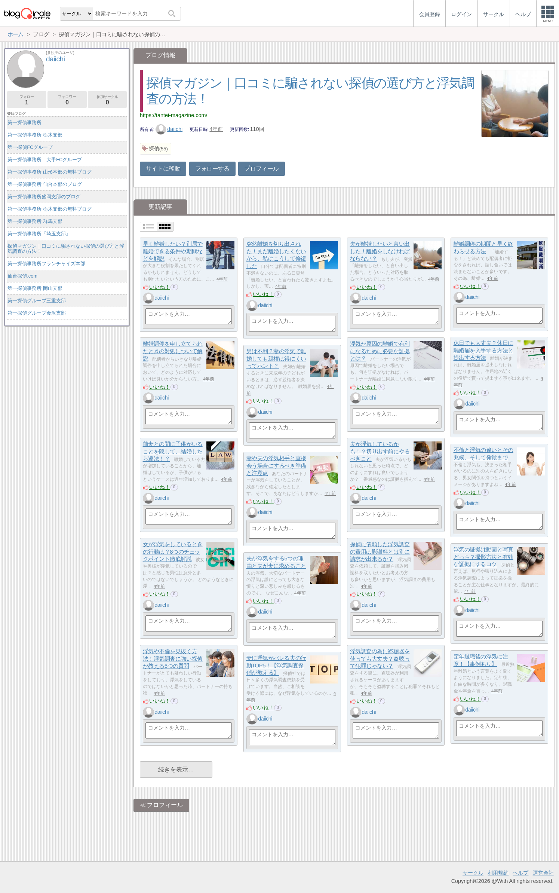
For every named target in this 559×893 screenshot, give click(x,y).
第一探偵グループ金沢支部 (36, 313)
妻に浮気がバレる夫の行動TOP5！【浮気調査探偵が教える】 (276, 665)
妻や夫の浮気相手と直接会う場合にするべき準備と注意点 (276, 465)
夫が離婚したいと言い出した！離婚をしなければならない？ (380, 251)
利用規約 (498, 873)
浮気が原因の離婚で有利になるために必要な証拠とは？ (380, 350)
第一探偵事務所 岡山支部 (34, 288)
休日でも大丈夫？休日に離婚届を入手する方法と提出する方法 (483, 350)
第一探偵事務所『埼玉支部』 (39, 233)
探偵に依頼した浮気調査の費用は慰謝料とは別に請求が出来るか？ (380, 551)
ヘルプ (520, 873)
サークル (473, 873)
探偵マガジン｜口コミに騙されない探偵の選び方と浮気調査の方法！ (65, 248)
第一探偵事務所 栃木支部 (34, 135)
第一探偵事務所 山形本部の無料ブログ (49, 172)
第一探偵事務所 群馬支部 (34, 221)
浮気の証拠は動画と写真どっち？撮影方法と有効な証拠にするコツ (483, 556)
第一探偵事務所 (24, 122)
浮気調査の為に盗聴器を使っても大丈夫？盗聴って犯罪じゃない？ (380, 658)
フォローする (212, 168)
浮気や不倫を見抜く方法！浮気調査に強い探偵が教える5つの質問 (173, 658)
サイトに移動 (163, 168)
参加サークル (107, 100)
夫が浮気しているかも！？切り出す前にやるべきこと (380, 451)
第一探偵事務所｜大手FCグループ (44, 159)
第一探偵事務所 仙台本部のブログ (44, 184)
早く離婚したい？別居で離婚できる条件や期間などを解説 (173, 251)
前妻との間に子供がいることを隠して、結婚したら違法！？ (173, 451)
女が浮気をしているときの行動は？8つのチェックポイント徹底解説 (173, 551)
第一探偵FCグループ (30, 147)
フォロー (26, 100)
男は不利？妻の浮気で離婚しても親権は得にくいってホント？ (276, 358)
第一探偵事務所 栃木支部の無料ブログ (49, 209)
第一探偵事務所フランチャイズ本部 (46, 263)
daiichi (169, 129)
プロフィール (261, 168)
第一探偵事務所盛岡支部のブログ (43, 196)
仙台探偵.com (22, 276)
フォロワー (67, 100)
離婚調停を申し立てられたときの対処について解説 (173, 350)
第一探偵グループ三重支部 (36, 300)
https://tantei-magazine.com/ (174, 115)
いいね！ (159, 287)
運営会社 (543, 873)
